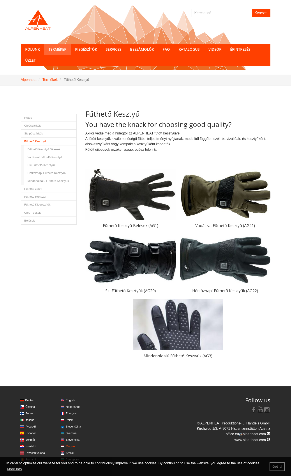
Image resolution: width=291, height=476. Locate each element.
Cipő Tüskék (32, 212)
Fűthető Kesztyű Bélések (44, 149)
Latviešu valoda (35, 453)
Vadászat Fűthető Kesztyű (45, 157)
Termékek (50, 80)
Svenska (71, 433)
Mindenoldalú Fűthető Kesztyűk (48, 181)
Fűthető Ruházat (35, 196)
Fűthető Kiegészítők (37, 204)
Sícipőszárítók (33, 133)
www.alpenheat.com (252, 440)
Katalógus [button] (189, 49)
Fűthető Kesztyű (35, 141)
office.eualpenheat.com (248, 434)
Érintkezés (240, 49)
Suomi (29, 413)
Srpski (70, 453)
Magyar (70, 446)
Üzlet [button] (30, 60)
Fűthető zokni (33, 188)
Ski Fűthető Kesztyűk (42, 165)
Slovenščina (73, 426)
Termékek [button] (57, 49)
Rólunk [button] (32, 49)
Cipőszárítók (32, 125)
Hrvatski (30, 446)
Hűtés (28, 117)
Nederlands (73, 406)
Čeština (30, 406)
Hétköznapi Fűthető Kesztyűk (47, 173)
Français (71, 413)
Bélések (29, 220)
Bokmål (30, 439)
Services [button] (113, 49)
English (70, 400)
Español (30, 433)
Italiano (29, 420)
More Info (14, 469)
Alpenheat (29, 80)
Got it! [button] (277, 466)
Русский (30, 426)
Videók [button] (214, 49)
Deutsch (30, 400)
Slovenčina (73, 439)
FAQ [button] (166, 49)
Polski (69, 420)
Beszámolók (142, 49)
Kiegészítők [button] (86, 49)
